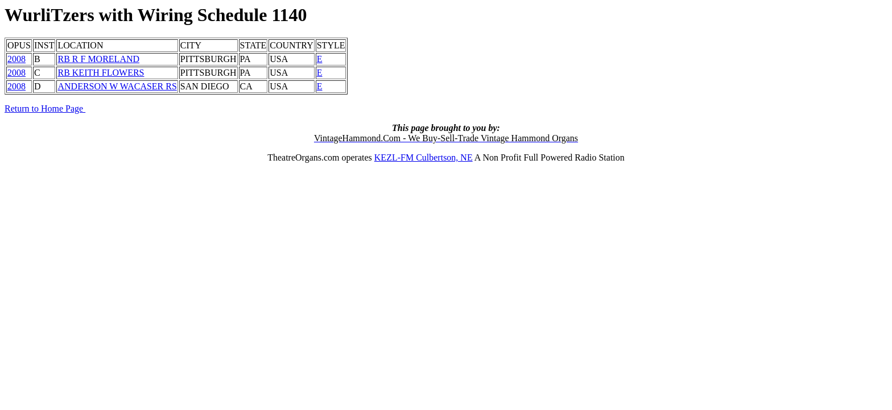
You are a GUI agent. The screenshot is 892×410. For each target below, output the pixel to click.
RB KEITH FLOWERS (100, 72)
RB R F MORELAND (98, 59)
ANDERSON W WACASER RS (116, 86)
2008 (16, 59)
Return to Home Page (45, 108)
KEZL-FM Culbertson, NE (423, 157)
